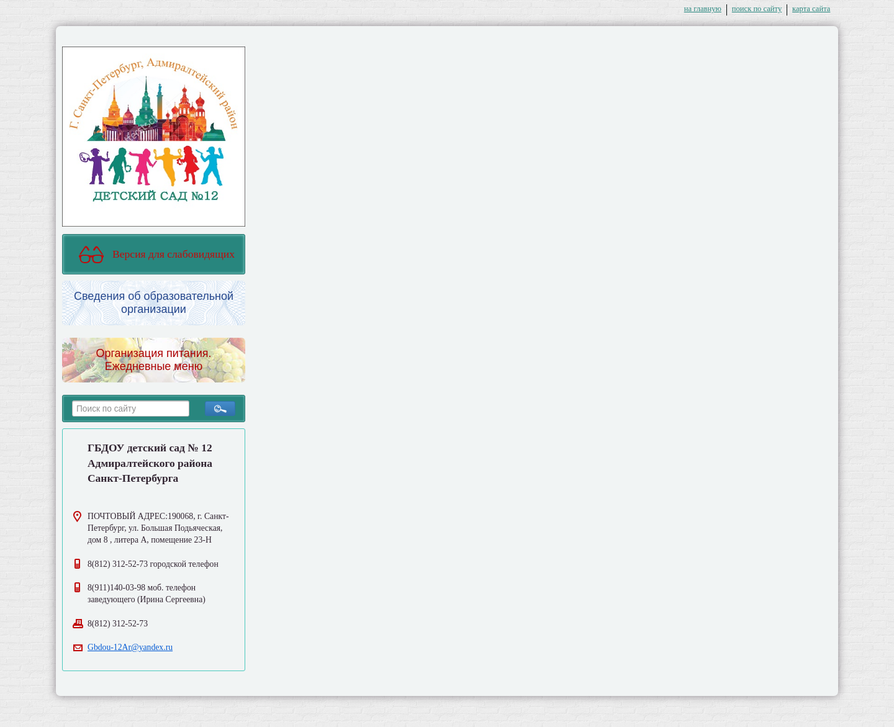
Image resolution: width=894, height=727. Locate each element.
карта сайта (811, 8)
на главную (702, 8)
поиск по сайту (757, 8)
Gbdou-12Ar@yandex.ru (130, 647)
